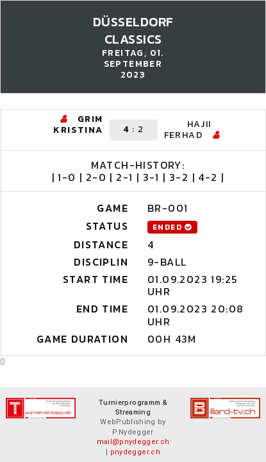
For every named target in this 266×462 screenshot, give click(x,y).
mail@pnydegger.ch (133, 442)
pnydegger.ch (135, 452)
